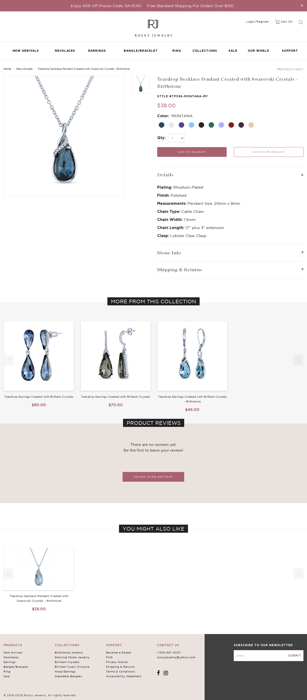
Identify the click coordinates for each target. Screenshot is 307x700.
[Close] (302, 5)
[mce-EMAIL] (268, 655)
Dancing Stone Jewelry (72, 657)
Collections (204, 50)
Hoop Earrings (65, 671)
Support (290, 50)
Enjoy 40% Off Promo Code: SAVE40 (106, 6)
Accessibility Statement (124, 676)
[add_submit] (192, 152)
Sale (233, 50)
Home (7, 68)
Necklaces (65, 50)
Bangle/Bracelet (141, 50)
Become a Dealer (119, 652)
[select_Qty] (176, 138)
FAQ (109, 657)
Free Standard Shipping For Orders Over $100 (190, 6)
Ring (176, 50)
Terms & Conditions (120, 671)
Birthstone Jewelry (69, 652)
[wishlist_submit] (268, 152)
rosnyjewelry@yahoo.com (176, 657)
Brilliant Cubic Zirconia (72, 666)
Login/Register (257, 21)
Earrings (97, 50)
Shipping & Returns (120, 666)
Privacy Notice (117, 662)
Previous (284, 69)
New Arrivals (26, 50)
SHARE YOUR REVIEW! (153, 477)
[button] (298, 360)
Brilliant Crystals (67, 662)
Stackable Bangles (68, 676)
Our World (258, 50)
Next (299, 69)
